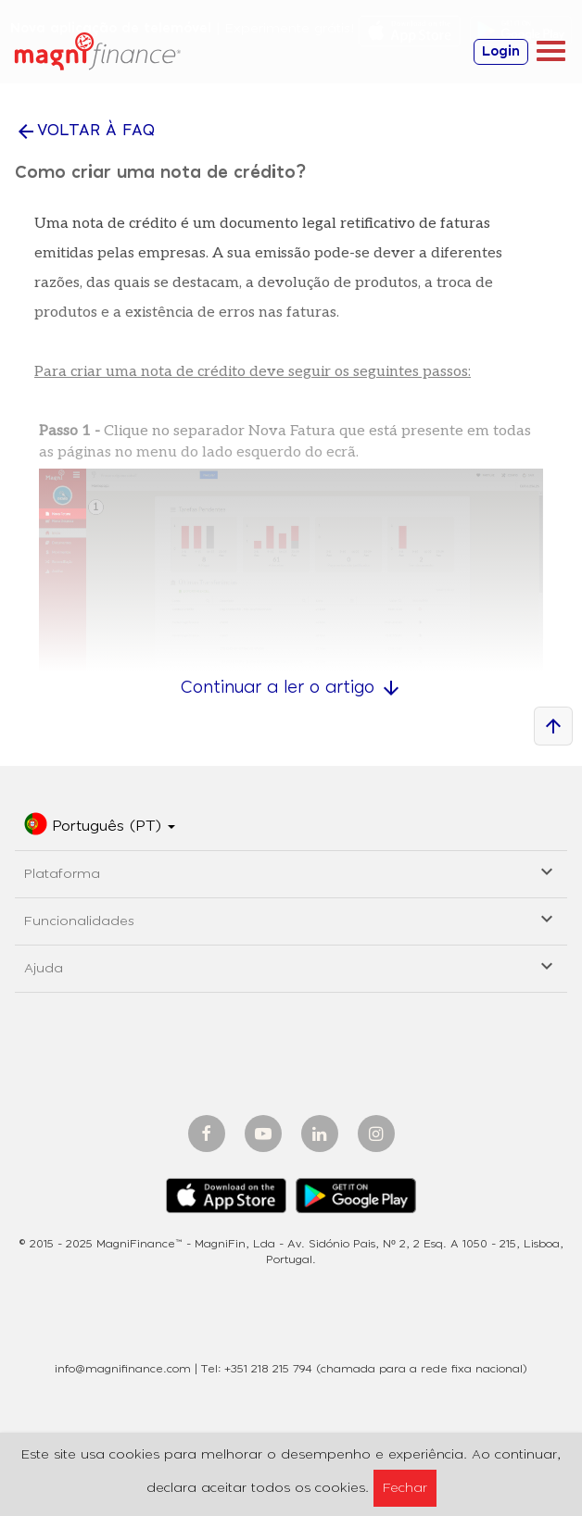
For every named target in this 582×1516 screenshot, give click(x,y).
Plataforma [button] (291, 871)
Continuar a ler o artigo (291, 688)
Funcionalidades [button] (291, 918)
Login (501, 51)
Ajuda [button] (291, 965)
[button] (99, 827)
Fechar (405, 1488)
